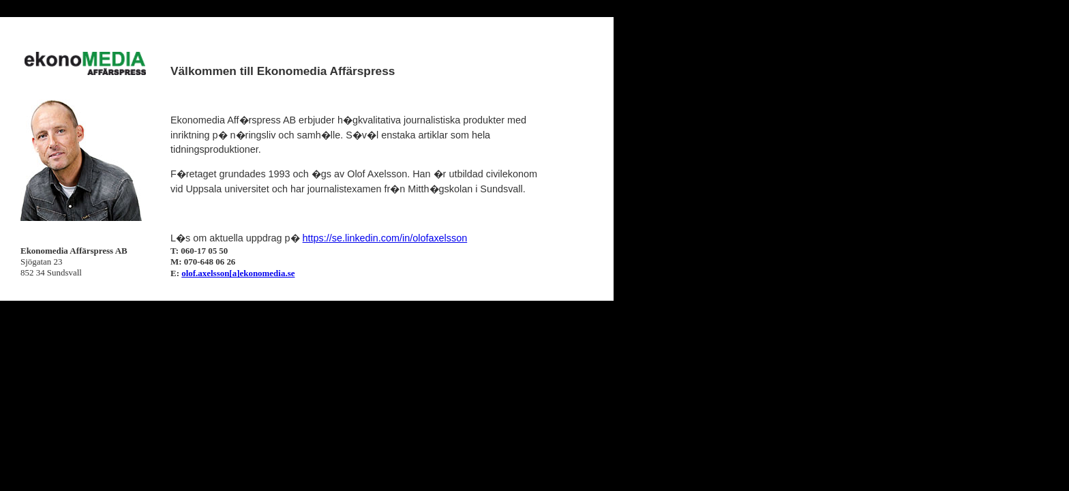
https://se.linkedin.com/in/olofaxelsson (385, 238)
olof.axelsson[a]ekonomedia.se (238, 273)
